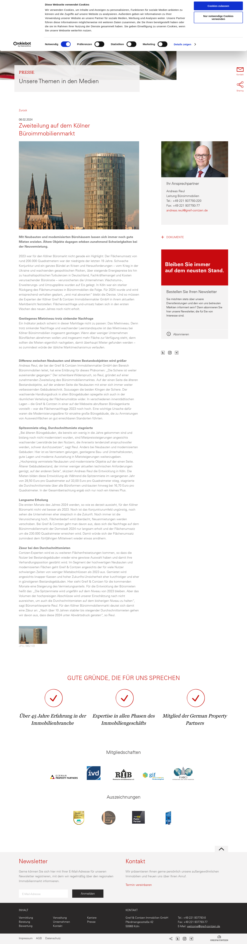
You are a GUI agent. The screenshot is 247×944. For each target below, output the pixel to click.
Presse (91, 921)
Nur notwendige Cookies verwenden (218, 20)
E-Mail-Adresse (31, 894)
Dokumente (175, 237)
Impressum (26, 938)
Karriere (92, 917)
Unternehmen (61, 921)
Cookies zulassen (218, 8)
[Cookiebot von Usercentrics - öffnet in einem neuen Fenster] (22, 47)
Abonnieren (180, 334)
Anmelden (88, 893)
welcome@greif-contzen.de (203, 926)
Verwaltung (60, 917)
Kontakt (57, 926)
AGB (39, 938)
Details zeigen (182, 46)
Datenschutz (53, 938)
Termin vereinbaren (139, 885)
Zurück (23, 110)
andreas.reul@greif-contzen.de (187, 210)
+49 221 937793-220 (187, 201)
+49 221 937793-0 (194, 917)
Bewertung (25, 926)
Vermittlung (26, 917)
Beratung (24, 921)
